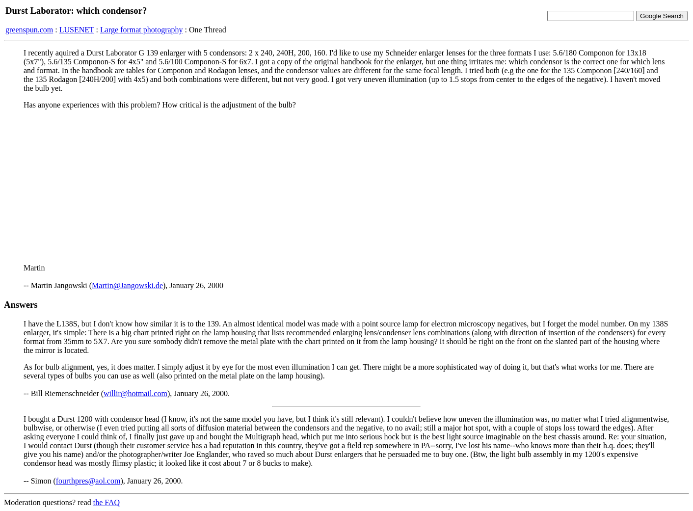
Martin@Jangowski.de (127, 285)
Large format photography (141, 30)
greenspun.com (29, 30)
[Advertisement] (346, 186)
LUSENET (76, 30)
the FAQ (106, 502)
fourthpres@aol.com (88, 481)
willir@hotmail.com (135, 393)
